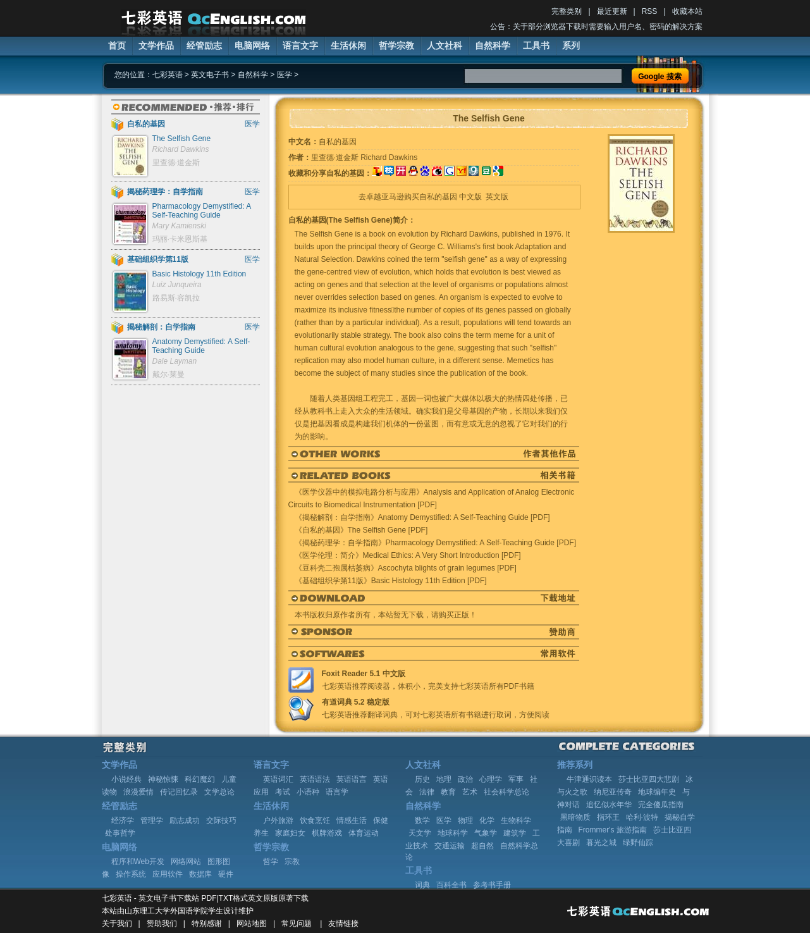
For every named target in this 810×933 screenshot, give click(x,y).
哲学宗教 (396, 45)
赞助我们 (162, 923)
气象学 (485, 833)
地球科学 (453, 833)
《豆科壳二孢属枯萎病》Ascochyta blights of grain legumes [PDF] (406, 568)
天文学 (419, 833)
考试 (282, 792)
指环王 (608, 817)
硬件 (225, 874)
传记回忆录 (179, 792)
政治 (465, 779)
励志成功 (184, 820)
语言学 (337, 792)
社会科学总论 (506, 792)
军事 (516, 779)
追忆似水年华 (609, 804)
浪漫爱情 (138, 792)
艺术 (469, 792)
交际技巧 (221, 820)
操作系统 (131, 874)
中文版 (470, 196)
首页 (117, 45)
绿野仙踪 (638, 842)
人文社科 (444, 45)
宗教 (292, 861)
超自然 (482, 845)
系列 (571, 45)
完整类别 (566, 11)
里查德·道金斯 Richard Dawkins (364, 157)
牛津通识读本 (589, 779)
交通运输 (449, 845)
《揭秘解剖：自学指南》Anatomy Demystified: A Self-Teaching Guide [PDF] (422, 517)
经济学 (122, 820)
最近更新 (612, 11)
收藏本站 (687, 11)
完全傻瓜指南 (661, 804)
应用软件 (167, 874)
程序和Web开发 (137, 861)
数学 (422, 820)
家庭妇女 (290, 833)
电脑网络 (252, 45)
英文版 (497, 196)
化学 (486, 820)
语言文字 (300, 45)
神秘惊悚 (163, 779)
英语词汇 (278, 779)
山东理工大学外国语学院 (166, 910)
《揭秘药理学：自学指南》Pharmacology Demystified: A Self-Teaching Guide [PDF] (435, 542)
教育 (448, 792)
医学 (284, 74)
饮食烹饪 (315, 820)
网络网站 (186, 861)
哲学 (270, 861)
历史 (422, 779)
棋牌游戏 (327, 833)
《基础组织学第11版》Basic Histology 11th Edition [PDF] (391, 580)
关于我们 (117, 923)
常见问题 (296, 923)
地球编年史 (657, 792)
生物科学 (516, 820)
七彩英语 (167, 74)
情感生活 (351, 820)
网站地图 (251, 923)
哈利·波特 (642, 817)
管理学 (151, 820)
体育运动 (363, 833)
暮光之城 (601, 842)
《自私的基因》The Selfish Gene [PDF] (361, 530)
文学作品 (156, 45)
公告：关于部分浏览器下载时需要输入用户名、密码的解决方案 (596, 26)
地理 (443, 779)
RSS (650, 11)
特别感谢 (207, 923)
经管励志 (204, 45)
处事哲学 (120, 833)
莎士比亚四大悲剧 (648, 779)
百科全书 (451, 884)
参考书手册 (492, 884)
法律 (426, 792)
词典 (422, 884)
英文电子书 (210, 74)
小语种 (308, 792)
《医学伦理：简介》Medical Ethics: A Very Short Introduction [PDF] (408, 555)
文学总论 (219, 792)
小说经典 (126, 779)
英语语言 (351, 779)
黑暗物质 (575, 817)
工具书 (536, 45)
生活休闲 (348, 45)
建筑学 (514, 833)
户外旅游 (278, 820)
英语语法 (315, 779)
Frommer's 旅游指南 (613, 829)
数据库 (200, 874)
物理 (465, 820)
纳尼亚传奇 (613, 792)
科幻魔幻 (200, 779)
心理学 (490, 779)
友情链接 (343, 923)
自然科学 (492, 45)
